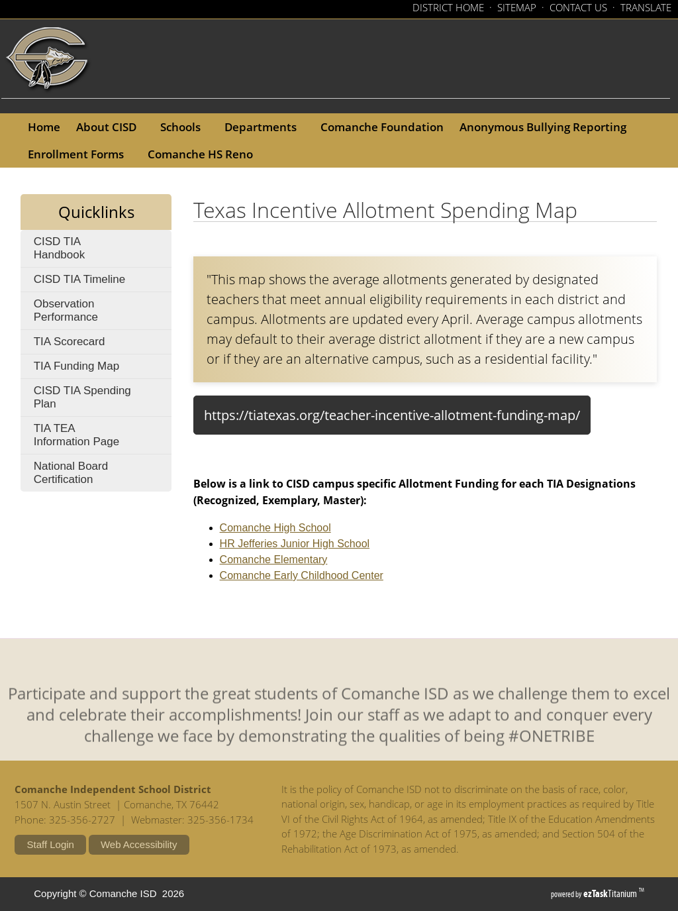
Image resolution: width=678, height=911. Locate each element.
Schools (184, 126)
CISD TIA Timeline (103, 282)
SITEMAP (516, 7)
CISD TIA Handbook (80, 251)
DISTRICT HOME (448, 7)
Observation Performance (92, 313)
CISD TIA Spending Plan (82, 400)
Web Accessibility (139, 844)
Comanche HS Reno (204, 154)
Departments (264, 126)
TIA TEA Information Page (97, 438)
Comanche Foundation (386, 126)
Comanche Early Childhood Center (301, 575)
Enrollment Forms (80, 154)
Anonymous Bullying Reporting (547, 126)
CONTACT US (578, 7)
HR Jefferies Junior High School (294, 543)
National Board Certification (71, 473)
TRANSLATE (645, 7)
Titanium (611, 893)
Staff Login (49, 844)
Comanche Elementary (274, 559)
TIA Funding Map (76, 366)
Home (44, 126)
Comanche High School (275, 527)
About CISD (110, 126)
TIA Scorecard (90, 344)
